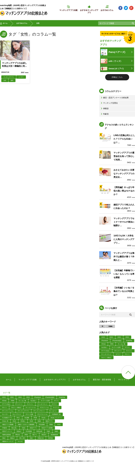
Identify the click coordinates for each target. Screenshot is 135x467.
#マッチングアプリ (23, 411)
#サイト (127, 354)
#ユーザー (5, 414)
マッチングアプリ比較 (27, 380)
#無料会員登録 (6, 434)
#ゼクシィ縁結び (106, 357)
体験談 (104, 108)
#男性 (26, 434)
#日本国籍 (29, 431)
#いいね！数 (121, 344)
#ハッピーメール (31, 407)
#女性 (31, 421)
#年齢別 (4, 428)
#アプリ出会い (105, 350)
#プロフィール (44, 407)
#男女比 (17, 434)
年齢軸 (110, 326)
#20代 (111, 337)
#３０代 (20, 441)
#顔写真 (50, 438)
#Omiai (103, 344)
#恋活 (23, 428)
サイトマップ (123, 380)
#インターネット (106, 354)
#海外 (48, 431)
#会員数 (26, 417)
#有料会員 (39, 431)
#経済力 (44, 434)
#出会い (44, 417)
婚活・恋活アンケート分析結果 (114, 98)
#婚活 (39, 421)
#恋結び (19, 431)
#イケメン (129, 350)
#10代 (103, 337)
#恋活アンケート (7, 431)
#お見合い (104, 347)
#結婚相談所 (54, 434)
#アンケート (118, 350)
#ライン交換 (29, 414)
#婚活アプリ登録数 (7, 424)
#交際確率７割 (56, 414)
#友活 (14, 421)
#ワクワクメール (43, 414)
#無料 (56, 431)
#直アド (34, 434)
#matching (129, 340)
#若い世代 (22, 438)
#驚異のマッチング (7, 441)
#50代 (127, 337)
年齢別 (104, 114)
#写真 (35, 417)
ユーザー (21, 77)
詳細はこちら (117, 77)
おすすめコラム (21, 23)
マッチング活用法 (109, 103)
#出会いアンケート (56, 417)
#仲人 (18, 417)
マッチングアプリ (9, 77)
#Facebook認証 (116, 340)
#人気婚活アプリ (7, 417)
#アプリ (127, 347)
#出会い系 (5, 421)
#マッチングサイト (39, 411)
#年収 (59, 424)
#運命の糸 (41, 438)
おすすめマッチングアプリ (55, 380)
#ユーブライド (17, 414)
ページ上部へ (128, 372)
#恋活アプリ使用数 (47, 428)
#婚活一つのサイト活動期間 (26, 424)
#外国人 (23, 421)
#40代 (119, 337)
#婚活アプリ (49, 421)
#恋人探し (14, 428)
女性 (5, 80)
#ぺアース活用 (116, 347)
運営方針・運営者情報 (102, 380)
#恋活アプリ (33, 428)
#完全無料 (42, 424)
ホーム (4, 23)
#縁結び (12, 438)
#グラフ (118, 354)
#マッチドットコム (7, 411)
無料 (12, 80)
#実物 (51, 424)
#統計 (4, 438)
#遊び (31, 438)
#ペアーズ (56, 407)
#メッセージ (53, 411)
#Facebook (104, 340)
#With (112, 344)
